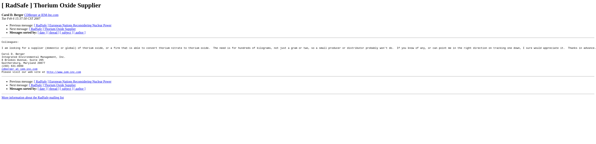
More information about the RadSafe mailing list (33, 104)
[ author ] (80, 32)
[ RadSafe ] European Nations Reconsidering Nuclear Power (73, 25)
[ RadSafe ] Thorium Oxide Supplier (52, 29)
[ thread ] (53, 32)
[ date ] (42, 32)
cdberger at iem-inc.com (19, 75)
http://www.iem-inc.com (64, 78)
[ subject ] (66, 32)
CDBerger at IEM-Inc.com (41, 15)
